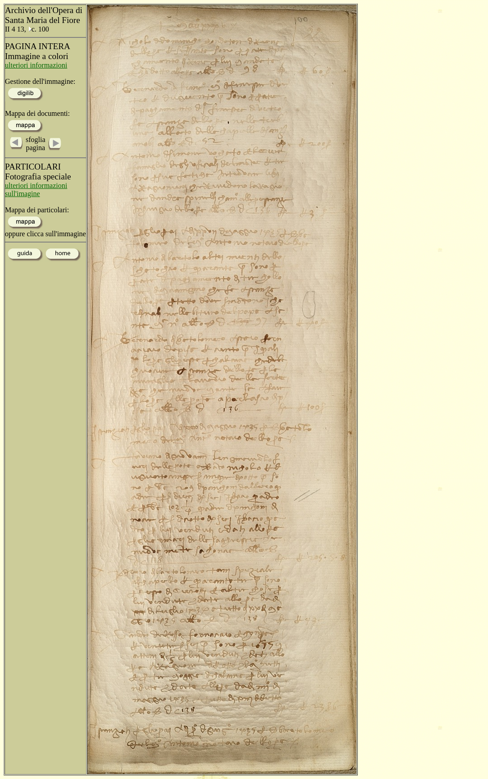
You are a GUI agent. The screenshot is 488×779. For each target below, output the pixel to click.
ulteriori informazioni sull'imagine (36, 189)
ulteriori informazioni (36, 65)
